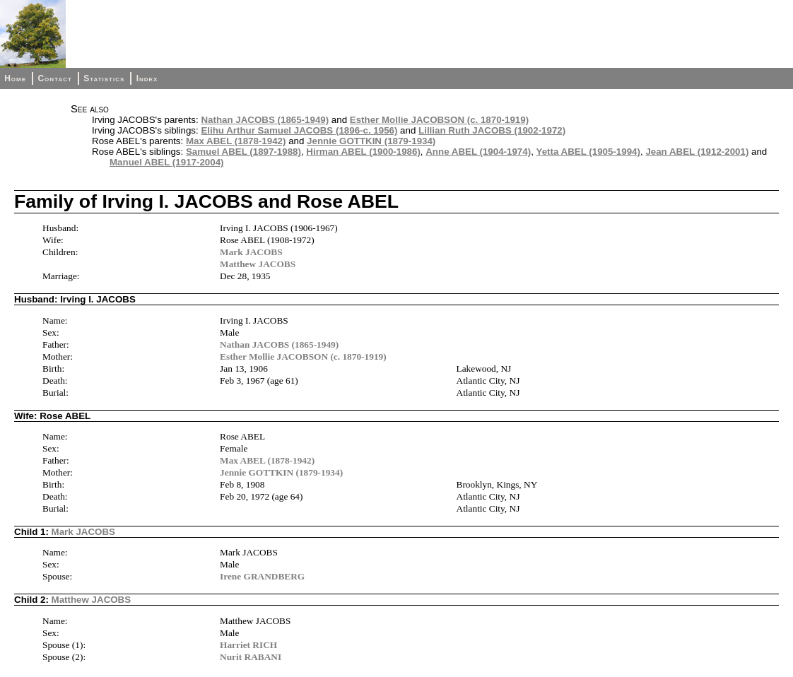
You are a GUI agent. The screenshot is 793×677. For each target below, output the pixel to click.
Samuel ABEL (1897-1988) (243, 151)
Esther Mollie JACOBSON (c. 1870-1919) (439, 119)
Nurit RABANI (250, 657)
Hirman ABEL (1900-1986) (363, 151)
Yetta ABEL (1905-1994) (588, 151)
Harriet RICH (248, 645)
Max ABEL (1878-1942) (236, 141)
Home (15, 78)
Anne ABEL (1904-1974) (478, 151)
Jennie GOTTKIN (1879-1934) (371, 141)
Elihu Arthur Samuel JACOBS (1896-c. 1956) (299, 130)
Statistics (103, 78)
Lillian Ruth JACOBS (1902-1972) (491, 130)
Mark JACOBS (251, 252)
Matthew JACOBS (257, 264)
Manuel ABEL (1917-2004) (166, 162)
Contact (54, 78)
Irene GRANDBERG (262, 576)
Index (147, 78)
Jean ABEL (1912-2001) (696, 151)
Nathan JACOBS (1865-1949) (265, 119)
